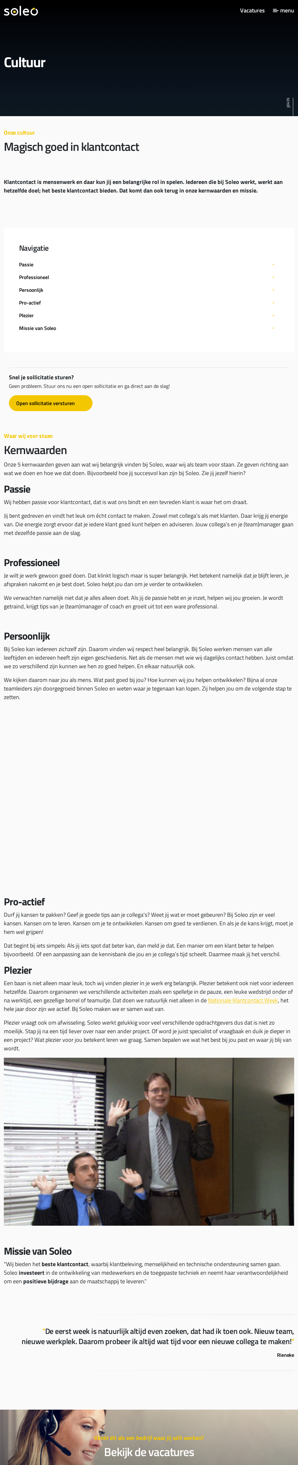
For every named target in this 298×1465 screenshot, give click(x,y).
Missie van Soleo (37, 328)
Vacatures (252, 10)
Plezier (26, 315)
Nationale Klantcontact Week (243, 1000)
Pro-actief (30, 302)
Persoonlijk (31, 290)
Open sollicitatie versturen (45, 403)
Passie (26, 264)
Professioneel (34, 277)
